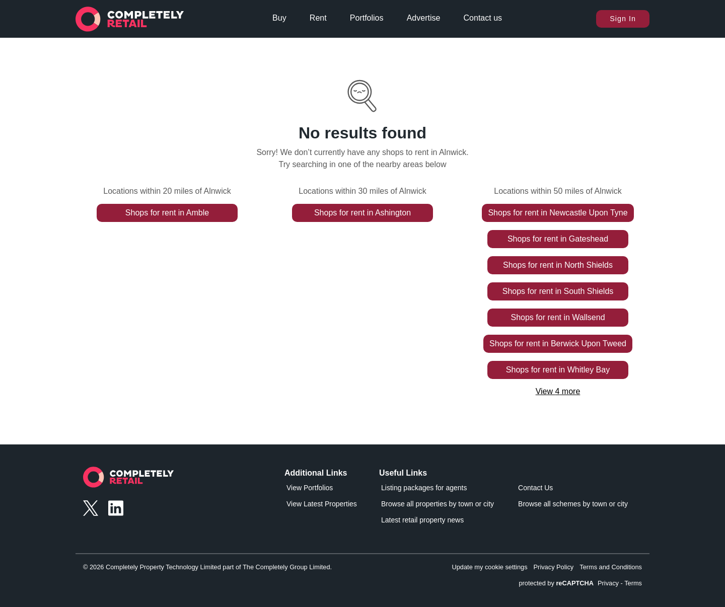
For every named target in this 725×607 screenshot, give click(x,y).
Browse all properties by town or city (437, 504)
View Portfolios (309, 488)
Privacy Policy (554, 567)
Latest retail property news (422, 520)
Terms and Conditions (610, 567)
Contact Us (535, 488)
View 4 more (558, 391)
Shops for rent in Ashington (362, 212)
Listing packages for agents (424, 488)
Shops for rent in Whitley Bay (558, 369)
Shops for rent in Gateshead (558, 239)
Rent (318, 18)
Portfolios (367, 18)
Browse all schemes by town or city (573, 504)
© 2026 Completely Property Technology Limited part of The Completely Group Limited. (207, 567)
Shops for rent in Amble (167, 212)
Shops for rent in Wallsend (558, 317)
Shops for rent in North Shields (558, 265)
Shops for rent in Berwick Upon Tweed (557, 343)
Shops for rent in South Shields (558, 291)
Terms (633, 583)
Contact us (483, 18)
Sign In (623, 19)
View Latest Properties (321, 504)
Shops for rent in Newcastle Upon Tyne (557, 212)
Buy (279, 18)
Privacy (608, 583)
